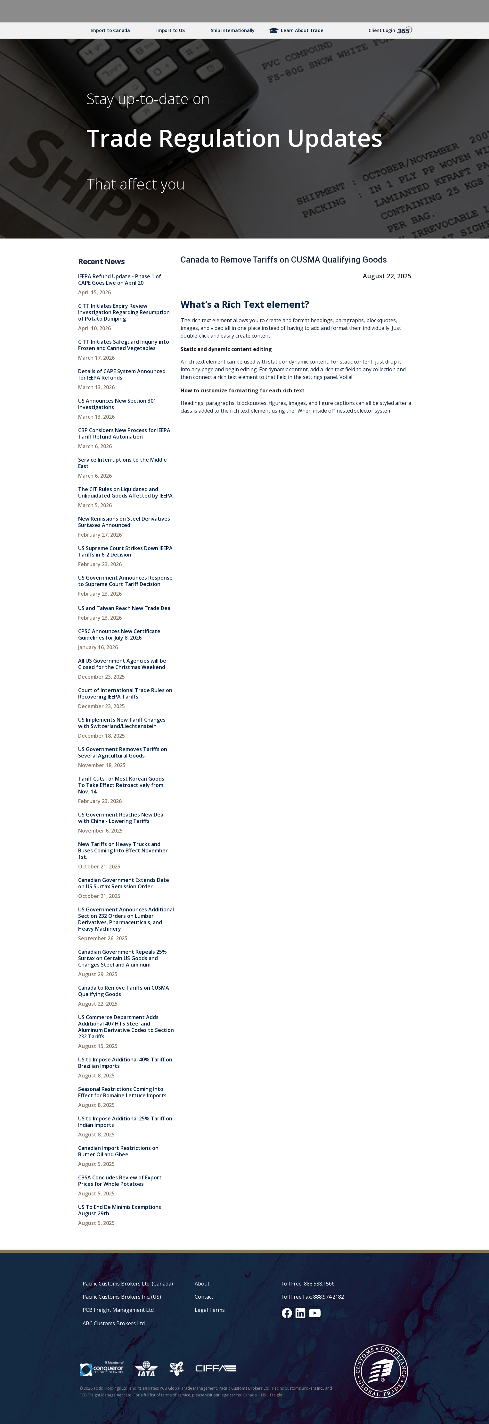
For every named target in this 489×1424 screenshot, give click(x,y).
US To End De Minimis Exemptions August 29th (119, 1210)
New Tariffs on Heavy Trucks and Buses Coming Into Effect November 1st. (123, 850)
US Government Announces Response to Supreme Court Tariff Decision (125, 580)
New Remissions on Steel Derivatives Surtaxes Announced (124, 521)
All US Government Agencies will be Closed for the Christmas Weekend (122, 664)
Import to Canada (110, 30)
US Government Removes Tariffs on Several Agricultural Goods (122, 752)
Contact (204, 1296)
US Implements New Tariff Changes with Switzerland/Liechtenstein (122, 722)
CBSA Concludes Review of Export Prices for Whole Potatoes (120, 1180)
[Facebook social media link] (287, 1313)
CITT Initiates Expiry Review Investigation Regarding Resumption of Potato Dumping (124, 312)
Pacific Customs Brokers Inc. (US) (122, 1296)
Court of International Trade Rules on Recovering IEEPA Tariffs (125, 693)
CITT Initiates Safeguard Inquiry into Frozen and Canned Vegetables (123, 345)
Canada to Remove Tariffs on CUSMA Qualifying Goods (123, 990)
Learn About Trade (302, 30)
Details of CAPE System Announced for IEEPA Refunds (122, 374)
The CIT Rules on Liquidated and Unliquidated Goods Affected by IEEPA (125, 492)
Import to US (170, 30)
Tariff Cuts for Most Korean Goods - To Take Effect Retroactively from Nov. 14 (122, 785)
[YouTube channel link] (315, 1313)
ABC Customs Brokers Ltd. (114, 1323)
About (202, 1283)
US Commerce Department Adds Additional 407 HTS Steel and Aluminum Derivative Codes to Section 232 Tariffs (126, 1027)
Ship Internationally (233, 30)
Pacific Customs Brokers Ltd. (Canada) (128, 1283)
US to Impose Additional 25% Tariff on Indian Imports (125, 1121)
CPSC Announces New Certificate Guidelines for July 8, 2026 (119, 634)
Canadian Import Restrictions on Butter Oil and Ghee (118, 1151)
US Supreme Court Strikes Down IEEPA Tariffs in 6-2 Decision (125, 551)
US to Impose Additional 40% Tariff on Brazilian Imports (125, 1062)
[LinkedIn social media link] (300, 1313)
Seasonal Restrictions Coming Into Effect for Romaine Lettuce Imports (122, 1092)
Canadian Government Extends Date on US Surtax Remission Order (123, 883)
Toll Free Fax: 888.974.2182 (312, 1296)
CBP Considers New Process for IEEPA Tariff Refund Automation (124, 433)
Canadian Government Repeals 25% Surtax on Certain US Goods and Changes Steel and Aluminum (122, 958)
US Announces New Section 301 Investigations (117, 404)
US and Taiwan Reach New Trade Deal (125, 608)
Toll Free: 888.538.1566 (308, 1283)
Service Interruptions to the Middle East (122, 463)
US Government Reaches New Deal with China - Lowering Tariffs (121, 817)
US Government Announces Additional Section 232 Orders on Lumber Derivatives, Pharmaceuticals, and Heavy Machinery (126, 919)
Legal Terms (210, 1309)
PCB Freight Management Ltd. (119, 1309)
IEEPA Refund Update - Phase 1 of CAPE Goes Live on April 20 (119, 279)
